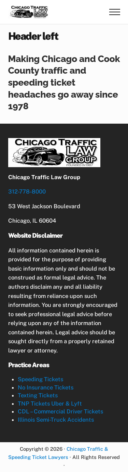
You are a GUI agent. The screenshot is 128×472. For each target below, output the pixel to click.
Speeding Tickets (40, 379)
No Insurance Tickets (45, 387)
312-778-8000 (27, 191)
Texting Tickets (38, 395)
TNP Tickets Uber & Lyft (50, 403)
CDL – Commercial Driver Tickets (60, 411)
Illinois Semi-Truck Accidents (56, 419)
